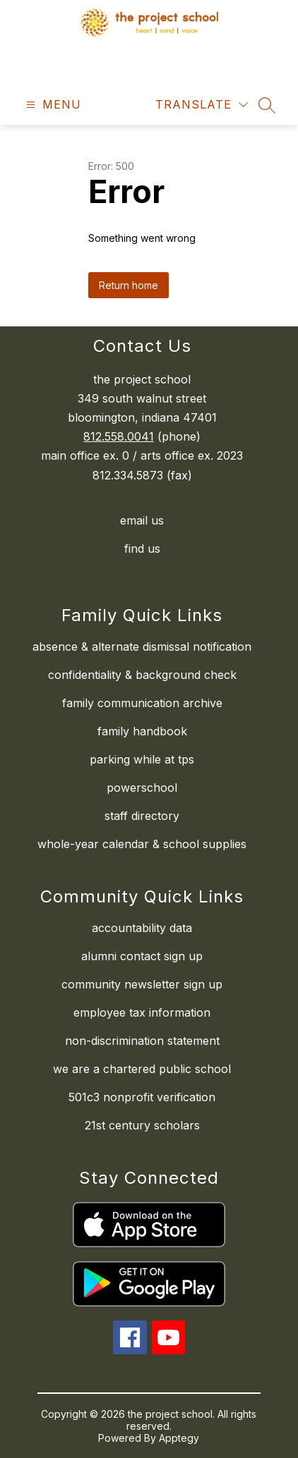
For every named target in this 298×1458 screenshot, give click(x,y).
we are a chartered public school (142, 1069)
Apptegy (179, 1438)
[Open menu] (52, 105)
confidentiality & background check (142, 675)
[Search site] (266, 105)
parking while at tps (142, 759)
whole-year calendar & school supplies (141, 844)
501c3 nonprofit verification (141, 1097)
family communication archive (142, 703)
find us (142, 548)
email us (142, 520)
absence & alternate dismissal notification (141, 646)
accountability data (142, 928)
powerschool (142, 787)
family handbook (142, 731)
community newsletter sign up (141, 984)
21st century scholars (142, 1125)
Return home (128, 285)
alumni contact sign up (142, 956)
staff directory (142, 816)
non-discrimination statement (142, 1041)
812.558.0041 (118, 436)
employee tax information (141, 1012)
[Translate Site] (201, 105)
